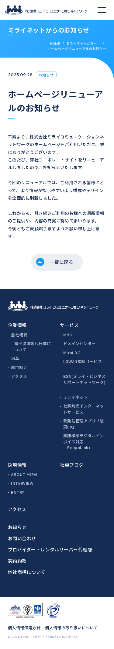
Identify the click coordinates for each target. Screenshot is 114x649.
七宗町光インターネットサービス (83, 409)
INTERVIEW (22, 483)
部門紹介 (19, 367)
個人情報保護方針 (24, 628)
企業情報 (17, 325)
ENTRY (17, 492)
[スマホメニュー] (102, 10)
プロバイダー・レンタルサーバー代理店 (50, 549)
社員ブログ (71, 464)
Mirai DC (71, 352)
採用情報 (17, 464)
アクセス (19, 376)
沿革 (15, 358)
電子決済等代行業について (32, 346)
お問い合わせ (22, 538)
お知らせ (17, 527)
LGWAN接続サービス (82, 361)
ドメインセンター (79, 343)
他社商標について (27, 572)
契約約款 (17, 560)
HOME (55, 43)
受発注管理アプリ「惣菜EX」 (83, 424)
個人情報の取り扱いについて (71, 628)
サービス (69, 325)
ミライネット (75, 397)
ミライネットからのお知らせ (83, 43)
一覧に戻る (61, 262)
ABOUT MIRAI (24, 474)
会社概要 (19, 335)
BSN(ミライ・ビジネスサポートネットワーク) (84, 379)
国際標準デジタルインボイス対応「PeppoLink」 (83, 441)
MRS (67, 335)
